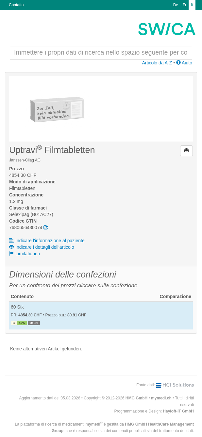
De (175, 5)
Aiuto (184, 62)
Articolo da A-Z (157, 62)
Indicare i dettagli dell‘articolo (41, 247)
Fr (184, 5)
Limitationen (24, 253)
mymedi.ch (161, 398)
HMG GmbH (136, 398)
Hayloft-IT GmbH (178, 411)
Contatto (16, 5)
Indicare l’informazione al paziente (47, 240)
